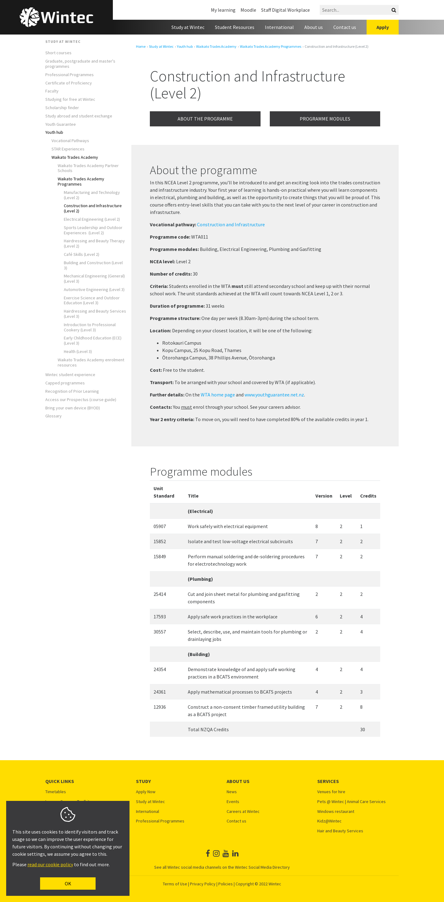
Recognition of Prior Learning (72, 391)
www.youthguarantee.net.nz (274, 395)
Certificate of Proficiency (68, 83)
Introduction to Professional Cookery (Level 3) (90, 327)
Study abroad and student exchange (78, 116)
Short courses (58, 52)
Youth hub (54, 132)
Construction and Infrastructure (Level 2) (93, 208)
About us (313, 27)
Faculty (52, 91)
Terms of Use (175, 884)
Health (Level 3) (78, 351)
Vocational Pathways (70, 140)
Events (233, 801)
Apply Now (145, 791)
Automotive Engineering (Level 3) (94, 289)
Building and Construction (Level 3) (93, 265)
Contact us (344, 27)
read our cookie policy (50, 864)
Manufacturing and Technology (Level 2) (92, 195)
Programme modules (325, 119)
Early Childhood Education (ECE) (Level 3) (92, 340)
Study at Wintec (187, 27)
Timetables (55, 791)
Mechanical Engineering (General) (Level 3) (94, 278)
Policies (225, 884)
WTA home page (218, 395)
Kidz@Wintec (329, 821)
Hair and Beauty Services (340, 831)
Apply (382, 27)
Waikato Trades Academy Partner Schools (88, 168)
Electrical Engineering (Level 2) (92, 219)
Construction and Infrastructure (231, 224)
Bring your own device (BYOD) (72, 408)
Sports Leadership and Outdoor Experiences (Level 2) (93, 230)
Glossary (53, 416)
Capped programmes (65, 383)
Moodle (248, 10)
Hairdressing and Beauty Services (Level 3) (95, 314)
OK (68, 883)
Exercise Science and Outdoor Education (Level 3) (92, 300)
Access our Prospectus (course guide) (80, 399)
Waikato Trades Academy (74, 157)
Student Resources (234, 27)
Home (141, 46)
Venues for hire (331, 791)
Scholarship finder (62, 107)
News (232, 791)
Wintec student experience (70, 374)
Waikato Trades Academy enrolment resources (91, 362)
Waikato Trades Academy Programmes (81, 181)
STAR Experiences (67, 149)
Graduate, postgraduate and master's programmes (80, 64)
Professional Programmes (69, 74)
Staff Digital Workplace (285, 10)
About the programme (205, 119)
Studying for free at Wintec (70, 99)
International (279, 27)
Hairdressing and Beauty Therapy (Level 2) (94, 243)
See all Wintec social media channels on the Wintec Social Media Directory (222, 867)
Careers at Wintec (243, 811)
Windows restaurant (335, 811)
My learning (223, 10)
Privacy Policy (203, 884)
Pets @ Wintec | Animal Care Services (351, 801)
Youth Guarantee (60, 124)
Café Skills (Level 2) (81, 254)
